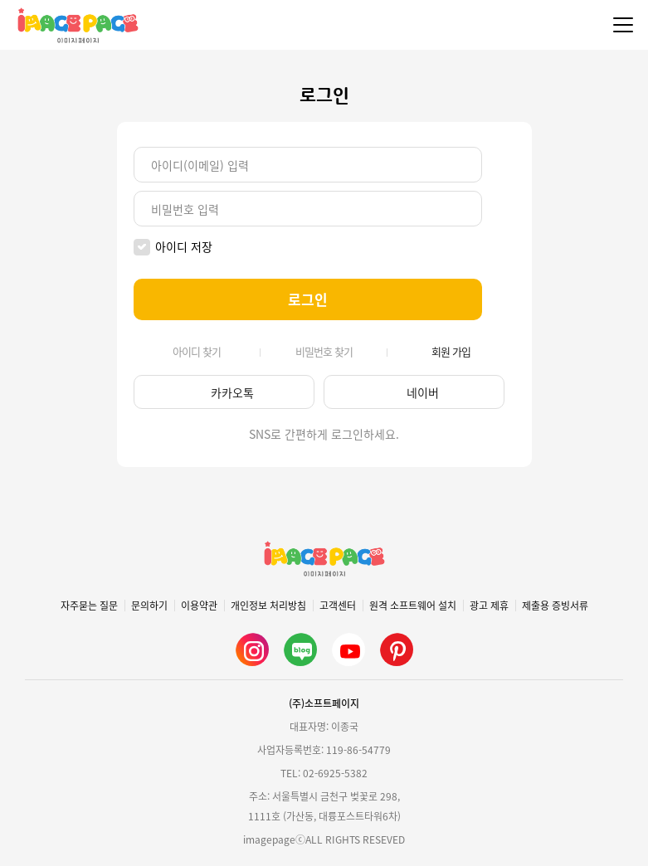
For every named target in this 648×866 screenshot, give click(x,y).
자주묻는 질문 (89, 605)
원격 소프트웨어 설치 (412, 605)
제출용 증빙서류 (555, 605)
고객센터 (337, 605)
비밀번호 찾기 (324, 351)
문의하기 (149, 605)
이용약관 (199, 605)
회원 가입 (450, 351)
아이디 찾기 (197, 351)
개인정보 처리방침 (268, 605)
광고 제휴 (489, 605)
